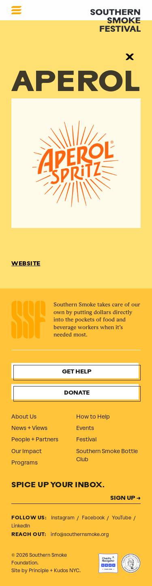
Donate (77, 393)
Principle (39, 570)
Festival (86, 439)
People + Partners (34, 439)
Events (85, 428)
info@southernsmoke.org (80, 534)
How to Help (93, 416)
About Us (23, 416)
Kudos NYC (66, 570)
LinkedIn (20, 526)
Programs (24, 462)
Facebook (94, 518)
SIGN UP (122, 498)
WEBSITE (26, 264)
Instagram (63, 518)
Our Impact (26, 451)
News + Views (29, 428)
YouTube (122, 518)
